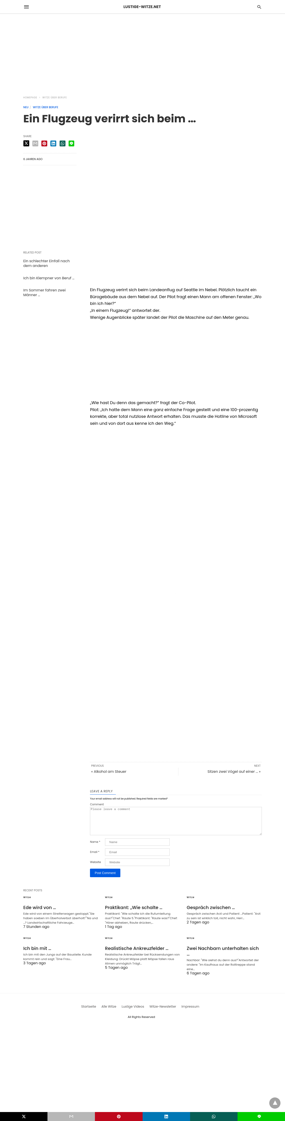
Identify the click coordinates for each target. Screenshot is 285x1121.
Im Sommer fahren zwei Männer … (44, 292)
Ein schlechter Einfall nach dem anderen (46, 263)
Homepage (30, 97)
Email (94, 857)
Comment (97, 804)
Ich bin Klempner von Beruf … (48, 278)
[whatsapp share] (62, 143)
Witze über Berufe (54, 97)
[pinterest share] (44, 143)
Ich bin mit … (37, 954)
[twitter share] (26, 143)
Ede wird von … (39, 913)
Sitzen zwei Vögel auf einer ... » (234, 771)
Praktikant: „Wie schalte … (133, 913)
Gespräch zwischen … (211, 913)
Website (95, 867)
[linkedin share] (53, 143)
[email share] (35, 143)
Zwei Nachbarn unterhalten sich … (223, 956)
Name (95, 847)
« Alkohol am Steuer (108, 771)
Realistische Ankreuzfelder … (136, 954)
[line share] (71, 143)
